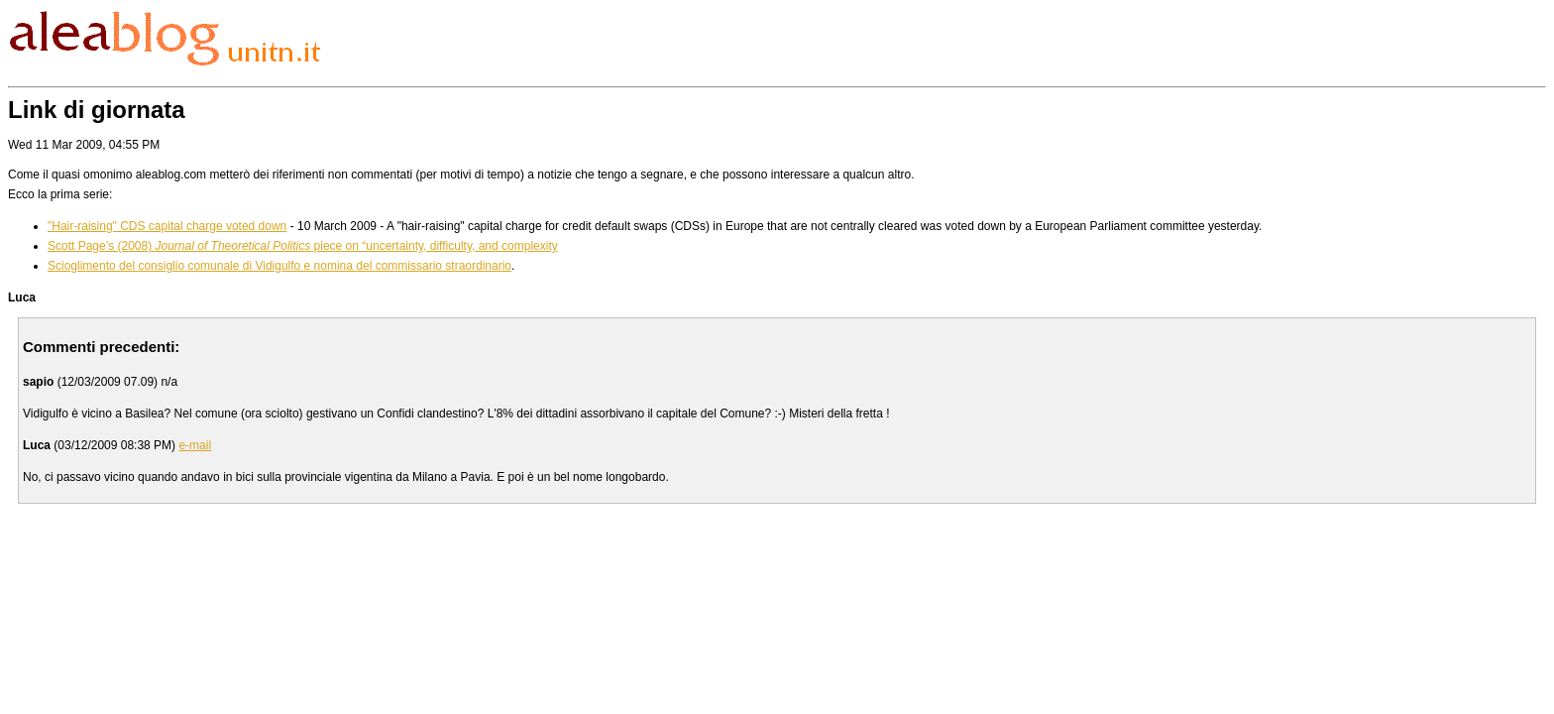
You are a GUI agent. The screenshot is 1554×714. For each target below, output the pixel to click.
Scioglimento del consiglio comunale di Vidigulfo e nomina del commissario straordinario (279, 266)
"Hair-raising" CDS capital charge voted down (167, 226)
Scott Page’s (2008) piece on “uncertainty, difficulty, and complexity (303, 246)
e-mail (194, 445)
